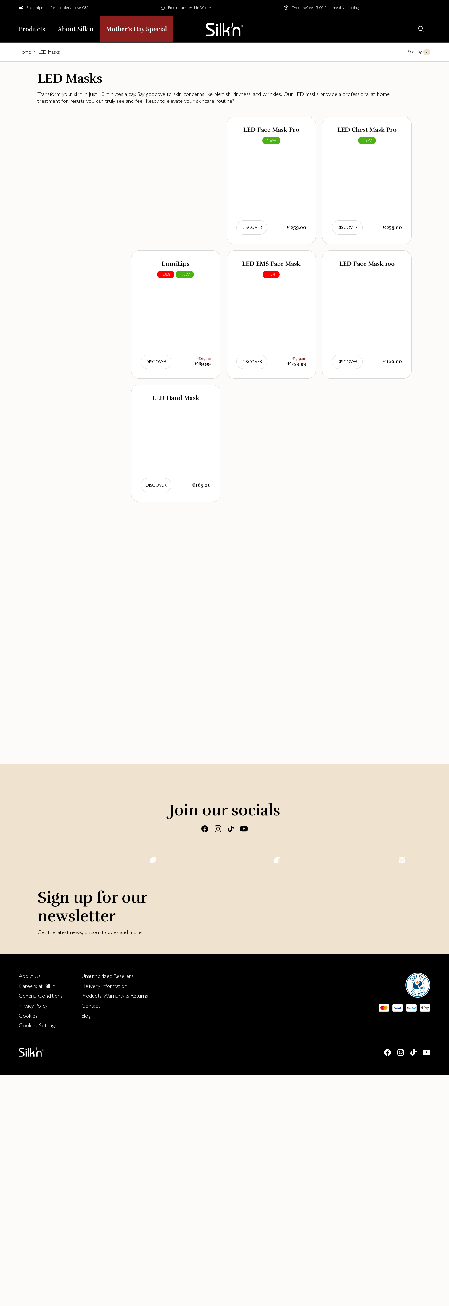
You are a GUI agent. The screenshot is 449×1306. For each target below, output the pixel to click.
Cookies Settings (38, 1255)
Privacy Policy (33, 1236)
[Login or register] (420, 29)
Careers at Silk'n (37, 1216)
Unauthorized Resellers (107, 1206)
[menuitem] (41, 1206)
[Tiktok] (231, 828)
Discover (251, 227)
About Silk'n (76, 29)
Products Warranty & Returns (114, 1226)
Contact (90, 1236)
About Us (30, 1206)
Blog (86, 1246)
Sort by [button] (415, 52)
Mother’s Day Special (136, 29)
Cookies (28, 1246)
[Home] (224, 29)
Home (25, 52)
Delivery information (104, 1216)
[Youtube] (244, 828)
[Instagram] (218, 828)
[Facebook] (204, 828)
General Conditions (41, 1226)
